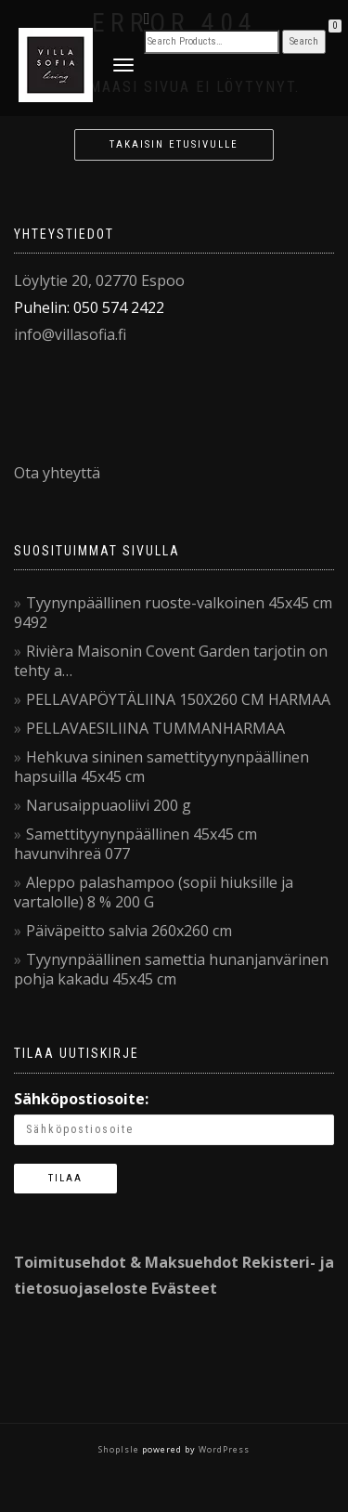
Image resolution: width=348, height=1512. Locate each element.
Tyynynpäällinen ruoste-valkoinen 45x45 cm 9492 (173, 612)
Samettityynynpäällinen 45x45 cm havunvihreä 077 (135, 844)
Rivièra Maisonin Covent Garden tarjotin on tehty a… (171, 661)
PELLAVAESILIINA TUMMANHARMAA (155, 728)
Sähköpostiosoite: (81, 1098)
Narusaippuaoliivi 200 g (108, 805)
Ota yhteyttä (57, 473)
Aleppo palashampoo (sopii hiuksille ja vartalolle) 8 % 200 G (153, 892)
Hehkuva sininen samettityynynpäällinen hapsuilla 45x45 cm (161, 767)
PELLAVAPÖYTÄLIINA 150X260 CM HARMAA (178, 699)
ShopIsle (120, 1449)
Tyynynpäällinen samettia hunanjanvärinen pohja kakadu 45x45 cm (171, 969)
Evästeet (184, 1288)
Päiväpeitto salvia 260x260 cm (129, 930)
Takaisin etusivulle (174, 144)
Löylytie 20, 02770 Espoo (99, 280)
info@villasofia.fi (70, 334)
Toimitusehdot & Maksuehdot (126, 1262)
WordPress (223, 1449)
